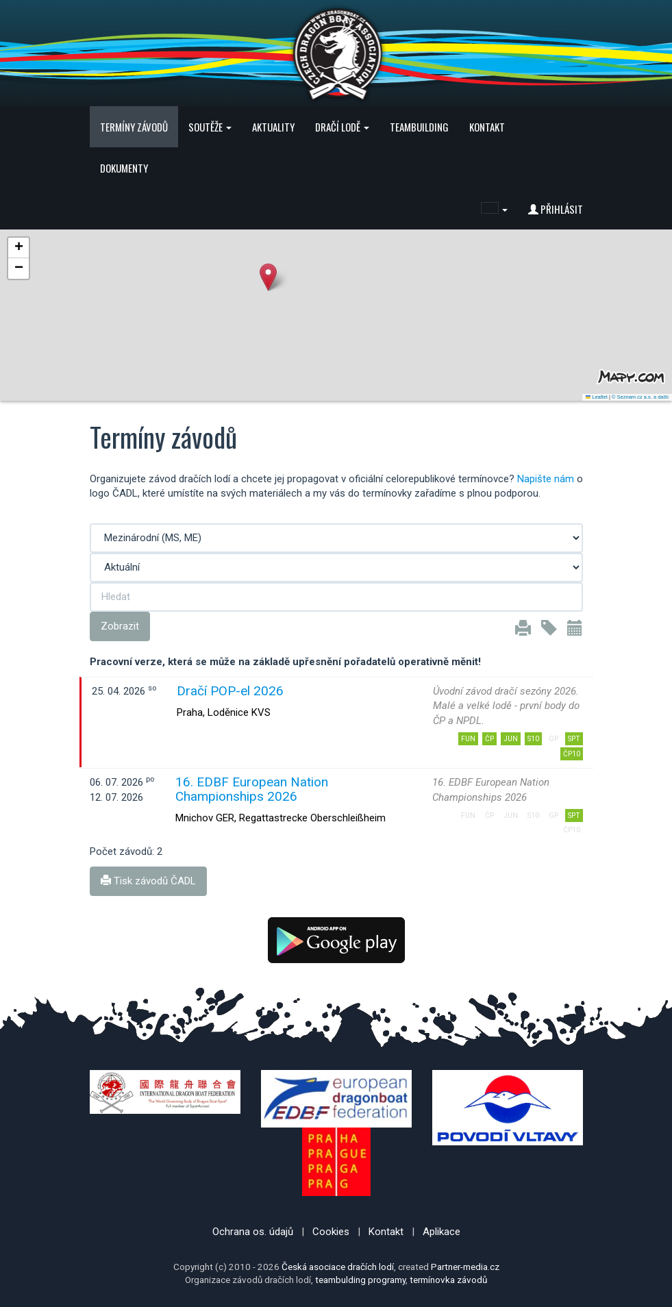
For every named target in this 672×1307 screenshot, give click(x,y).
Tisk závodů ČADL (148, 881)
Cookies (330, 1231)
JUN (510, 738)
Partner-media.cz (465, 1266)
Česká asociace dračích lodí (338, 1266)
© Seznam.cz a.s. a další (640, 397)
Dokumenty (124, 167)
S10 (533, 738)
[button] (494, 208)
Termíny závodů (134, 126)
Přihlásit (555, 208)
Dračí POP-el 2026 (230, 691)
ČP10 (571, 753)
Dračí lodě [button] (342, 126)
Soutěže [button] (210, 126)
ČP (489, 738)
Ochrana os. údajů (252, 1231)
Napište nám (545, 479)
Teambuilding (419, 126)
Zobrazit (120, 626)
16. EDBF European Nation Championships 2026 (251, 789)
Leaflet (597, 397)
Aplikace (441, 1231)
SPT (574, 738)
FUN (468, 738)
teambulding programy (360, 1279)
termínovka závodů (448, 1279)
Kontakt (487, 126)
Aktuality (273, 126)
